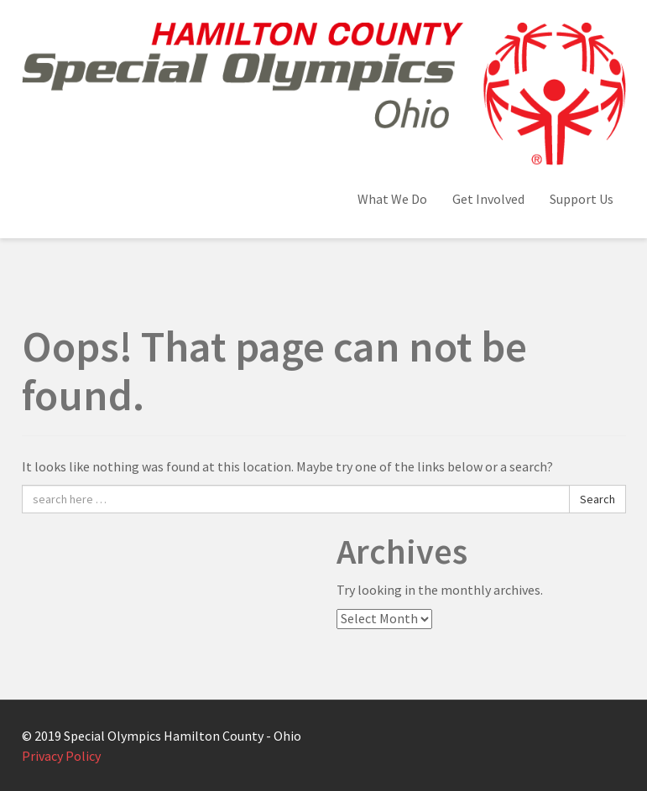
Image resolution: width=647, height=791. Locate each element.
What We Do (392, 198)
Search (597, 499)
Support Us (581, 198)
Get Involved (488, 198)
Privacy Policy (61, 755)
